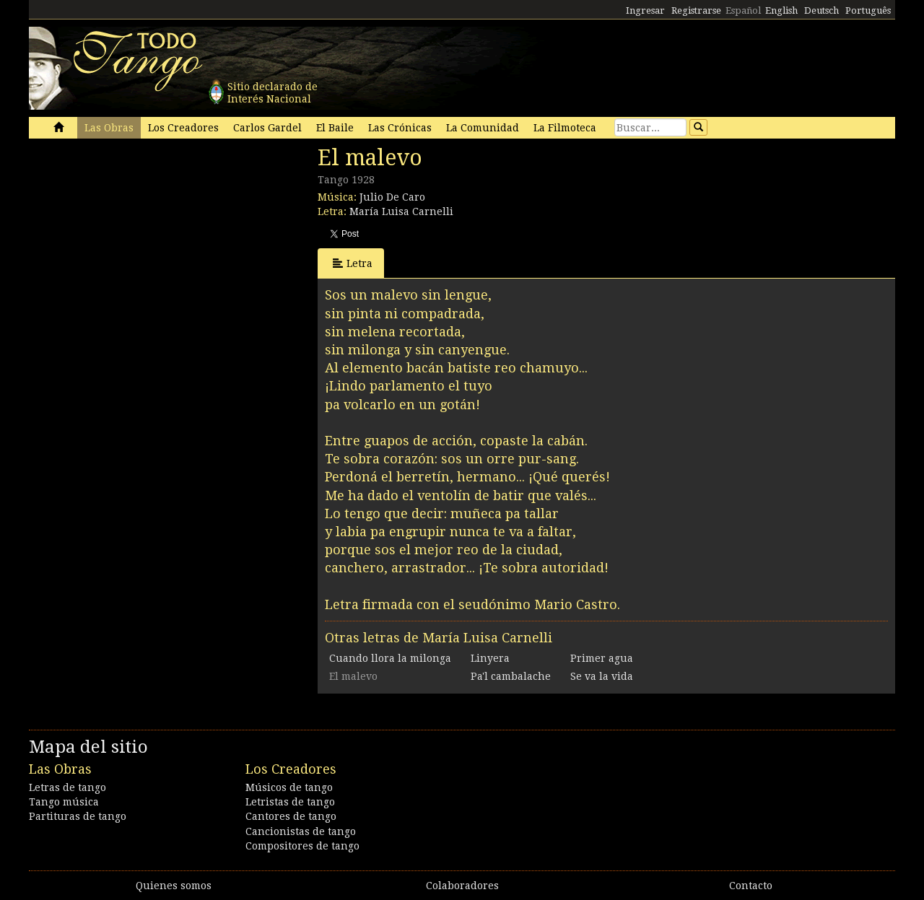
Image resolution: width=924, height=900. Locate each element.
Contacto (750, 885)
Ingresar (645, 10)
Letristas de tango (290, 802)
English (781, 10)
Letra (352, 263)
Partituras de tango (77, 816)
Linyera (490, 658)
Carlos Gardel (267, 128)
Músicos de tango (289, 787)
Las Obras (109, 128)
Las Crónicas (400, 128)
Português (868, 10)
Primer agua (601, 658)
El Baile (335, 128)
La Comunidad (482, 128)
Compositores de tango (302, 846)
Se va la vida (601, 676)
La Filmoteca (564, 128)
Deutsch (821, 10)
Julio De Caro (392, 197)
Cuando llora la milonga (390, 658)
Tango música (64, 802)
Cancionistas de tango (300, 831)
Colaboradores (462, 885)
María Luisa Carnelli (401, 211)
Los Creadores (183, 128)
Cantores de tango (290, 816)
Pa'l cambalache (511, 676)
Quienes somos (174, 885)
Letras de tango (67, 787)
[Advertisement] (137, 244)
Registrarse (696, 10)
